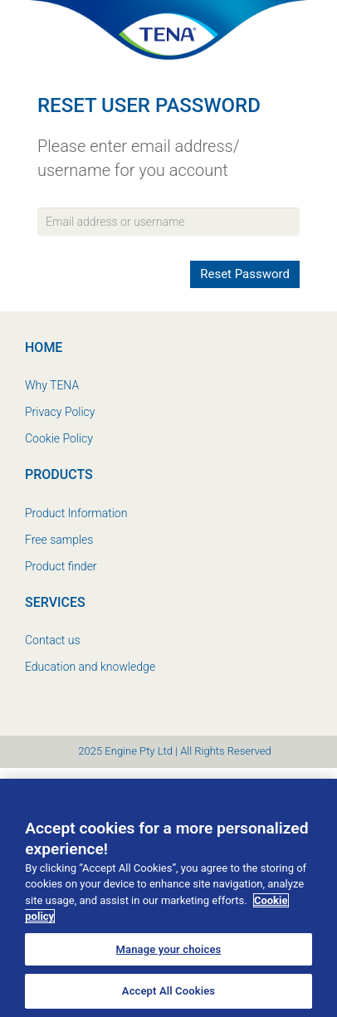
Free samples (59, 539)
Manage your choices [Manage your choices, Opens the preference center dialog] (169, 949)
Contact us (53, 640)
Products (59, 474)
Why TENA (52, 385)
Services (55, 602)
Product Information (76, 513)
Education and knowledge (90, 666)
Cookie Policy (59, 438)
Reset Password (245, 273)
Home (43, 347)
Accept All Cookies (168, 991)
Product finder (61, 566)
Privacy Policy (60, 411)
